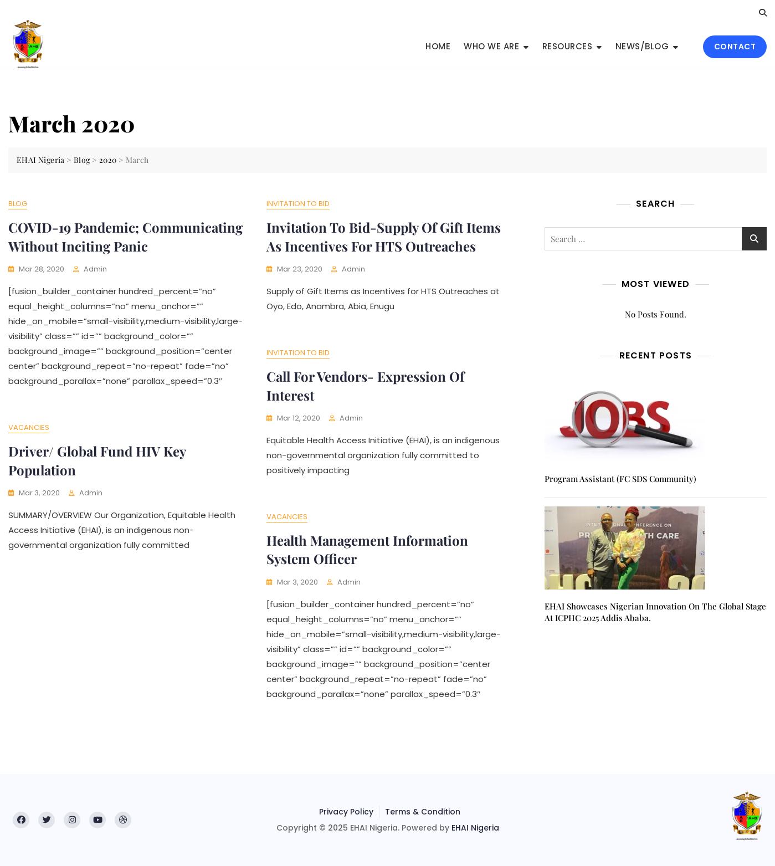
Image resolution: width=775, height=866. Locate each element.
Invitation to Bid (298, 203)
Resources (567, 46)
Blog (17, 203)
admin (95, 269)
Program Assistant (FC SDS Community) (620, 478)
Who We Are (491, 46)
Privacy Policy (346, 811)
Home (437, 46)
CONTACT (735, 46)
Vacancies (28, 427)
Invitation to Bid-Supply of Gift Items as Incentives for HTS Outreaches (383, 236)
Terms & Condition (422, 811)
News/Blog (642, 46)
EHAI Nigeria (475, 827)
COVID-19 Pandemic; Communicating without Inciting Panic (125, 236)
